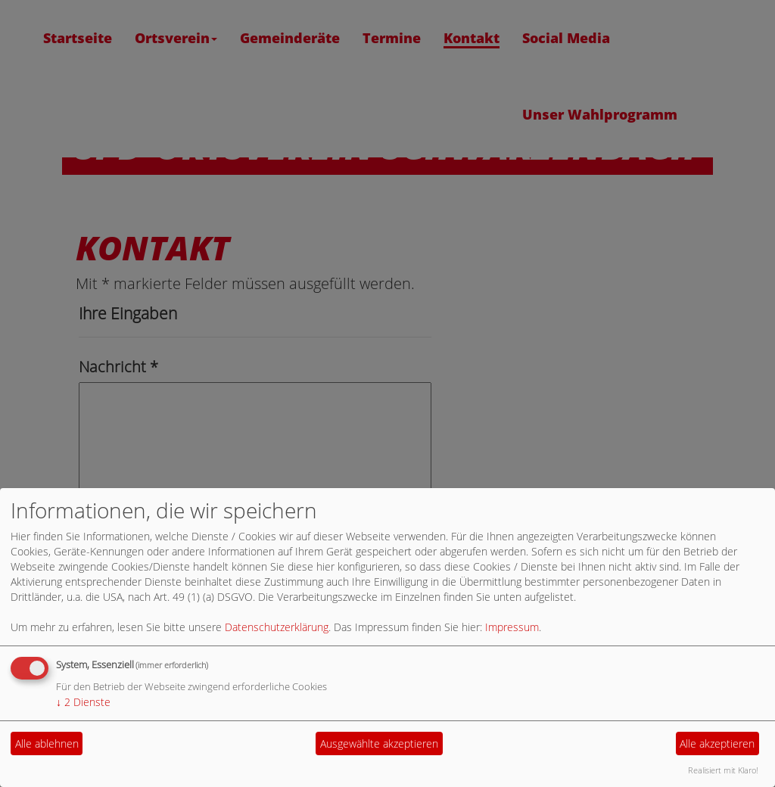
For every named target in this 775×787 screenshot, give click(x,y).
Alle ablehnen (47, 743)
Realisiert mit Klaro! (723, 770)
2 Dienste (83, 702)
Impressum (512, 627)
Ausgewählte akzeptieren (379, 743)
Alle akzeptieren (717, 743)
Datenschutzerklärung (276, 627)
